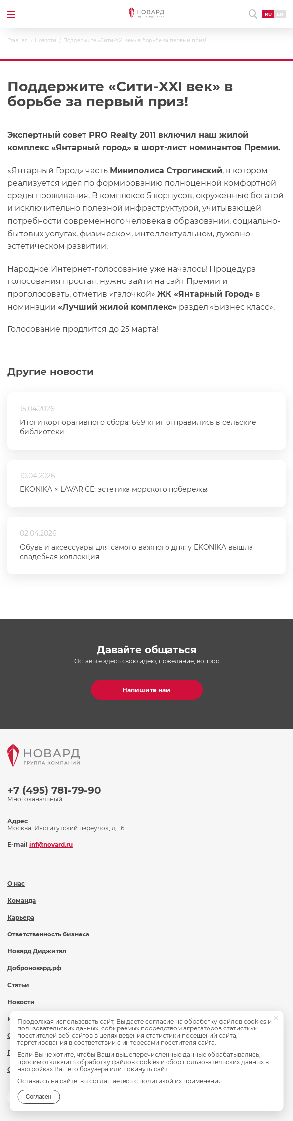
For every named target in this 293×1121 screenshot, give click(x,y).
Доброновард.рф (34, 968)
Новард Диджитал (36, 951)
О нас (16, 883)
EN (280, 14)
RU (268, 14)
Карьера (20, 917)
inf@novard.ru (51, 844)
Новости (21, 1002)
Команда (21, 900)
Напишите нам (146, 690)
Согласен (38, 1096)
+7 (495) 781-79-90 (54, 790)
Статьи (18, 985)
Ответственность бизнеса (48, 934)
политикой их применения (180, 1081)
